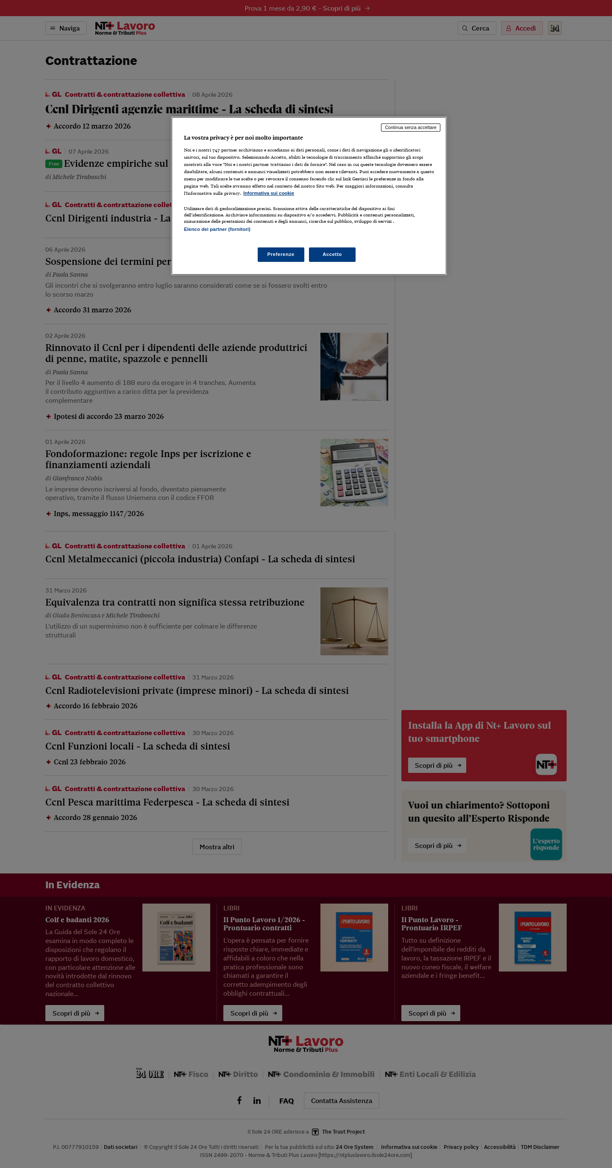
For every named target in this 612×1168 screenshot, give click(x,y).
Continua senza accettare (411, 127)
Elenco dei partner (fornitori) (217, 229)
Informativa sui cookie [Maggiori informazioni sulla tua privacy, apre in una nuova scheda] (268, 193)
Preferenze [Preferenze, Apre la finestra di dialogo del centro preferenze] (281, 254)
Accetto (332, 254)
